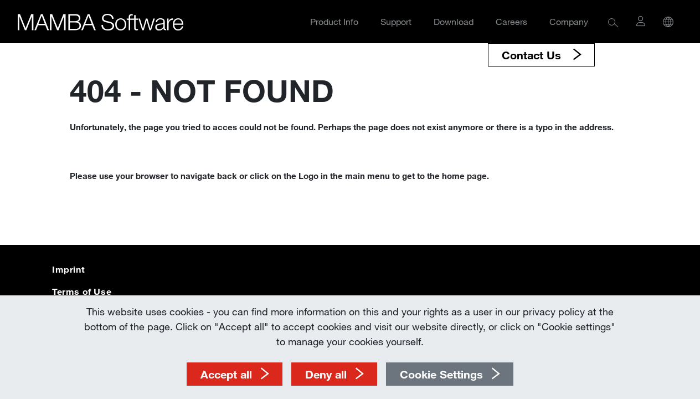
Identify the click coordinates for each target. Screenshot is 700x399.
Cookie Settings (441, 374)
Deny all (326, 374)
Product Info (334, 21)
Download (453, 21)
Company (568, 21)
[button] (613, 21)
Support (395, 21)
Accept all (226, 374)
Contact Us (533, 55)
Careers (511, 21)
